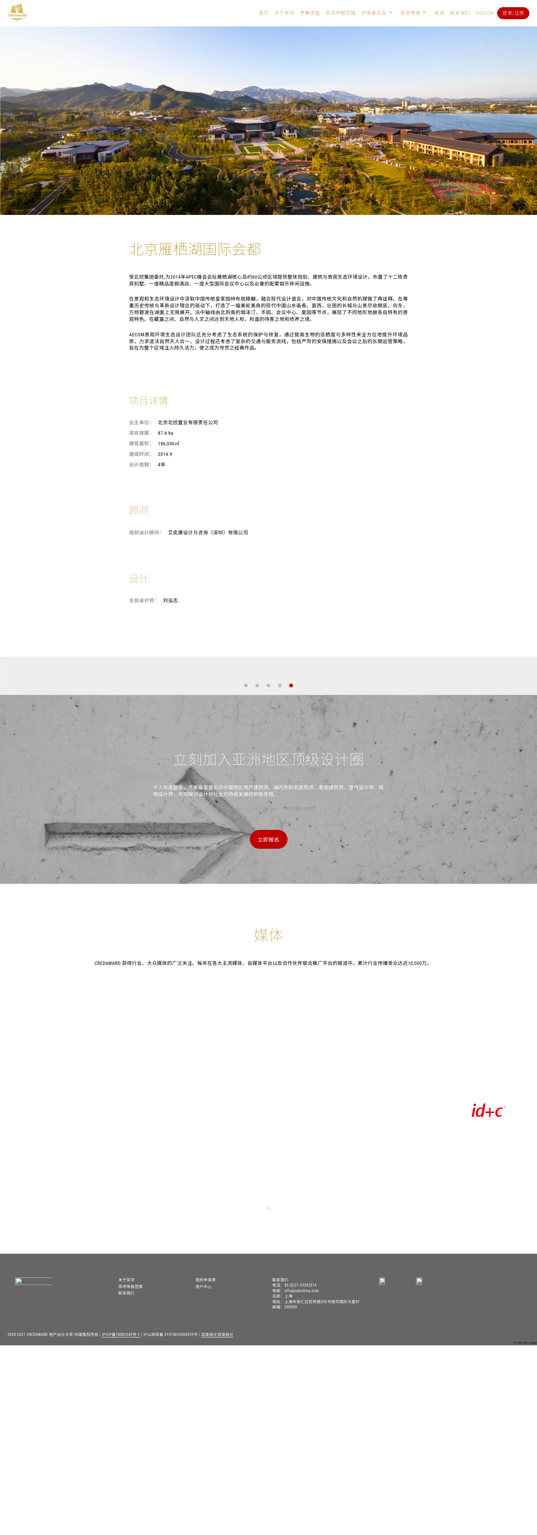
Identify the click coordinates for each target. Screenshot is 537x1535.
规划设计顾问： (146, 532)
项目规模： (142, 433)
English (485, 13)
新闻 (439, 13)
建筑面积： (142, 443)
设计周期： (142, 465)
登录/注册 (513, 13)
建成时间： (142, 454)
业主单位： (142, 422)
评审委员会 (374, 13)
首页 (264, 13)
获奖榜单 (411, 13)
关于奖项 (284, 13)
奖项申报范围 (341, 13)
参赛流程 (310, 13)
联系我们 (460, 13)
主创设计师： (144, 600)
